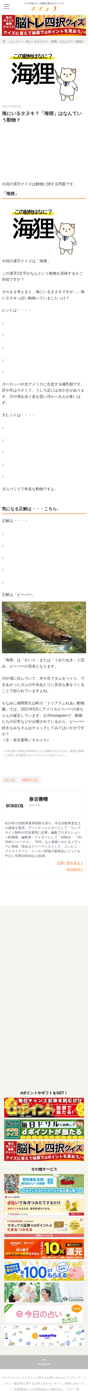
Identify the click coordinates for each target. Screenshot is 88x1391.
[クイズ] (10, 779)
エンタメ (15, 41)
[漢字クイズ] (30, 779)
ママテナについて (13, 1377)
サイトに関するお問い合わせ (46, 1377)
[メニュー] (6, 6)
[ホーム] (4, 41)
